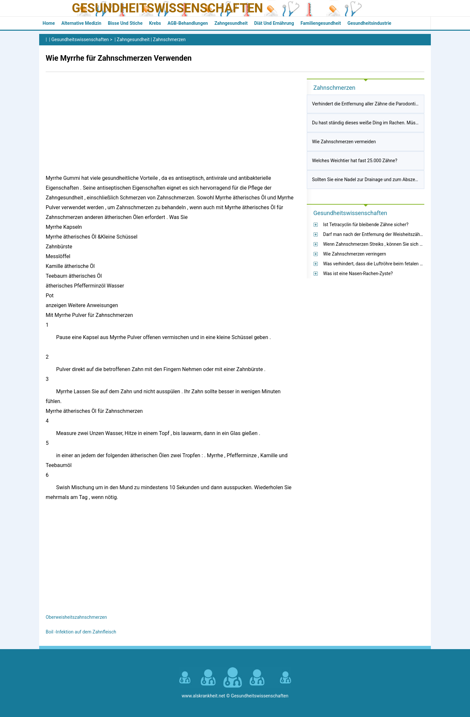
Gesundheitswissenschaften (167, 8)
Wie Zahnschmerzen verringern (354, 254)
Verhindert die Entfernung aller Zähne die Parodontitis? (367, 103)
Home (49, 23)
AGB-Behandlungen (187, 23)
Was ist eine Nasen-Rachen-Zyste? (358, 273)
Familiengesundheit (321, 23)
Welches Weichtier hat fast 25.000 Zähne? (354, 160)
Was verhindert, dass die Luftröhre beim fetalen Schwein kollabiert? (391, 263)
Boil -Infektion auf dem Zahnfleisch (81, 631)
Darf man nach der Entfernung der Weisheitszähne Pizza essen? (387, 234)
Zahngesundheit (231, 23)
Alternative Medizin (81, 23)
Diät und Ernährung (274, 23)
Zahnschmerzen (169, 39)
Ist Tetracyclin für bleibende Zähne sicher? (365, 224)
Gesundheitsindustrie (369, 23)
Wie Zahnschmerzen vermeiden (344, 141)
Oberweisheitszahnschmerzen (76, 617)
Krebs (155, 23)
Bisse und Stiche (125, 23)
